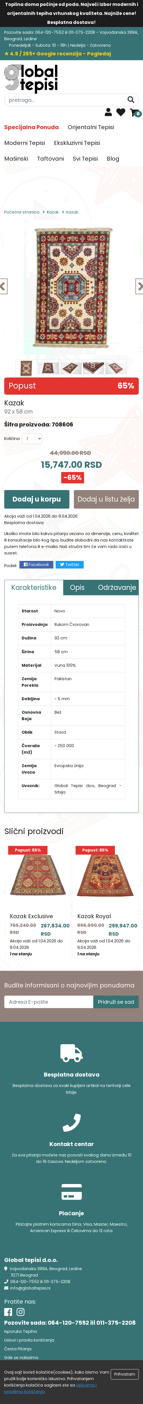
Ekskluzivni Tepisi (77, 143)
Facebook (36, 564)
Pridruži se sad (116, 1001)
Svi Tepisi (85, 159)
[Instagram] (20, 1312)
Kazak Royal (94, 916)
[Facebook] (8, 1312)
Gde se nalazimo (21, 1357)
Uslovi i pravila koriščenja (29, 1340)
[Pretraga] (131, 100)
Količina (12, 438)
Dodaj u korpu (37, 499)
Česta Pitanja (17, 1349)
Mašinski (16, 159)
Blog (113, 159)
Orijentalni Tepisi (91, 127)
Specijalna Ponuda (31, 127)
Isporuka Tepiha (20, 1331)
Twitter (69, 564)
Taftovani (50, 159)
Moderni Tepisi (24, 143)
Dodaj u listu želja (106, 499)
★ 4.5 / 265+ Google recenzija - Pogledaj (57, 53)
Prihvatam (124, 1374)
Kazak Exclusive (31, 916)
